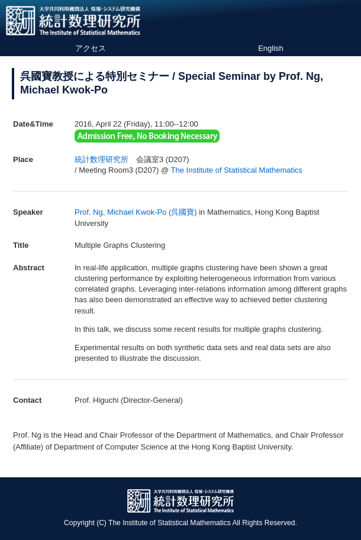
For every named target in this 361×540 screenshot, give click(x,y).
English (270, 48)
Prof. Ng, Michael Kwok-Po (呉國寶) (136, 212)
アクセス (90, 48)
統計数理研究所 (101, 159)
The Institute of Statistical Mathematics (237, 170)
